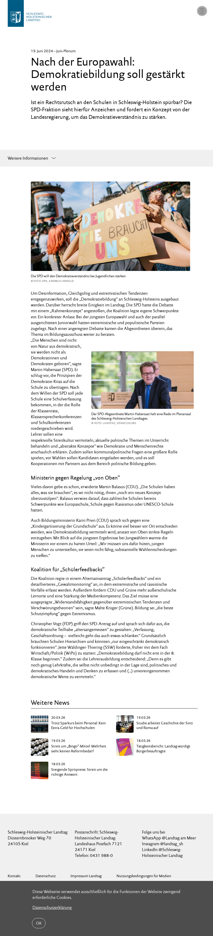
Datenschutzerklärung (52, 907)
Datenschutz (46, 876)
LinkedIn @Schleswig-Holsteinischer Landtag (162, 852)
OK (39, 923)
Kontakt (14, 876)
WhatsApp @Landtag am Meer (169, 837)
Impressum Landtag (86, 876)
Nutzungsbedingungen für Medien (144, 876)
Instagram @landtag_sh (163, 843)
